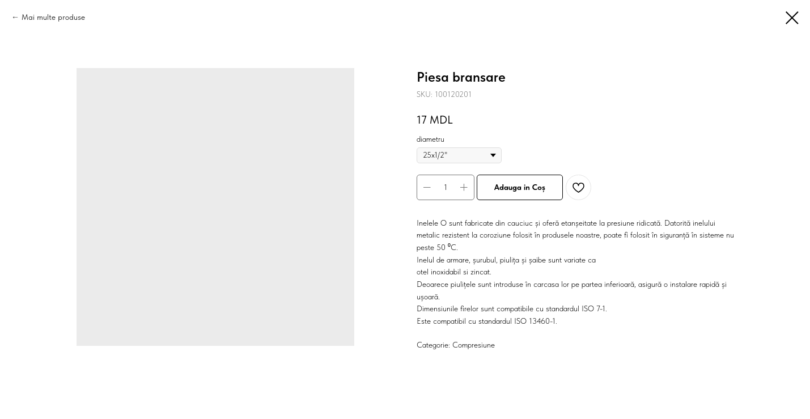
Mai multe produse (53, 17)
